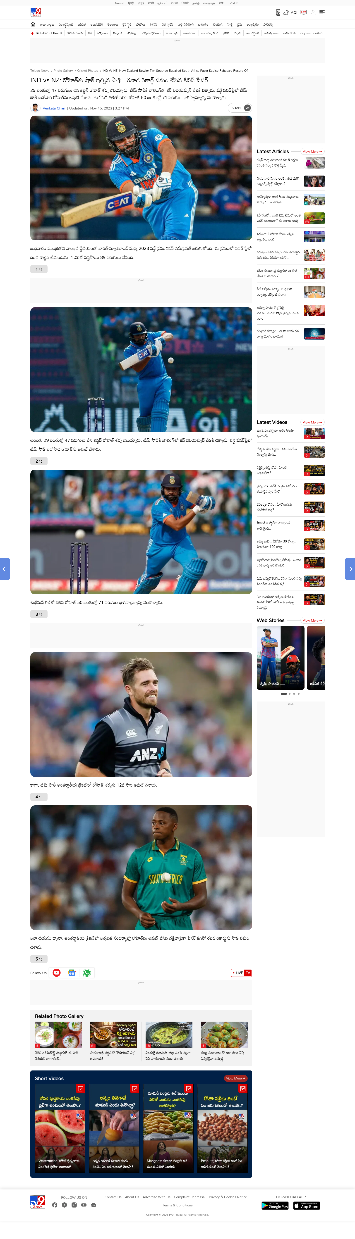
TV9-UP (233, 2)
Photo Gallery (63, 70)
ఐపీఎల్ (82, 24)
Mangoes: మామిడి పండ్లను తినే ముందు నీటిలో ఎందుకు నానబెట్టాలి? (167, 1164)
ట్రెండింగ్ (218, 24)
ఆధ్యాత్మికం (253, 24)
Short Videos (49, 1078)
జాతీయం (203, 24)
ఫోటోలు (140, 24)
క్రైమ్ (239, 24)
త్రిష (90, 33)
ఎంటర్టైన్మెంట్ (66, 24)
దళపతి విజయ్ (75, 33)
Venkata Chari (54, 108)
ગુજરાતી (162, 2)
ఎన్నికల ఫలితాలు (151, 33)
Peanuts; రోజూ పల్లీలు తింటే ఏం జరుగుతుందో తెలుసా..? (221, 1164)
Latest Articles (273, 151)
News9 (120, 2)
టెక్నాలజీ (117, 33)
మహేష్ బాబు (271, 33)
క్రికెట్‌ (226, 33)
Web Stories (270, 620)
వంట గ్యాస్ (172, 33)
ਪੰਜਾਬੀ (185, 2)
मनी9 (221, 2)
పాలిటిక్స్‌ (268, 24)
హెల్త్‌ (230, 24)
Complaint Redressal (189, 1197)
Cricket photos (87, 70)
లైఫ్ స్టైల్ (127, 24)
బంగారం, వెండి (209, 33)
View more (235, 1078)
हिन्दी (131, 2)
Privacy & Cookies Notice (228, 1197)
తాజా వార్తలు (47, 24)
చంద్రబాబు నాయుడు (311, 33)
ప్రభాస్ (237, 33)
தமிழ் (195, 2)
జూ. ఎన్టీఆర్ (252, 33)
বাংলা (174, 2)
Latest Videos (272, 422)
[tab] (284, 694)
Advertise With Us (156, 1197)
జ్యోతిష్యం (132, 33)
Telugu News (39, 70)
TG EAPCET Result (48, 33)
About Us (132, 1197)
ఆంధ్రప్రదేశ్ (97, 24)
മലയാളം (209, 2)
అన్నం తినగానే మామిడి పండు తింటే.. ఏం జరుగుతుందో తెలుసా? (113, 1164)
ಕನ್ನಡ (141, 2)
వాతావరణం (189, 33)
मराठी (151, 2)
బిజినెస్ (153, 24)
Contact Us (113, 1197)
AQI (294, 12)
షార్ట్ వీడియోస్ (186, 24)
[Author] (35, 108)
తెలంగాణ (113, 24)
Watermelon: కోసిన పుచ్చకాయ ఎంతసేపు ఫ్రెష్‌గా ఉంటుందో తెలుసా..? (58, 1164)
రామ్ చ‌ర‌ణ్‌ (289, 33)
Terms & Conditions (177, 1205)
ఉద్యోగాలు (102, 33)
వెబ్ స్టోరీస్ (167, 24)
